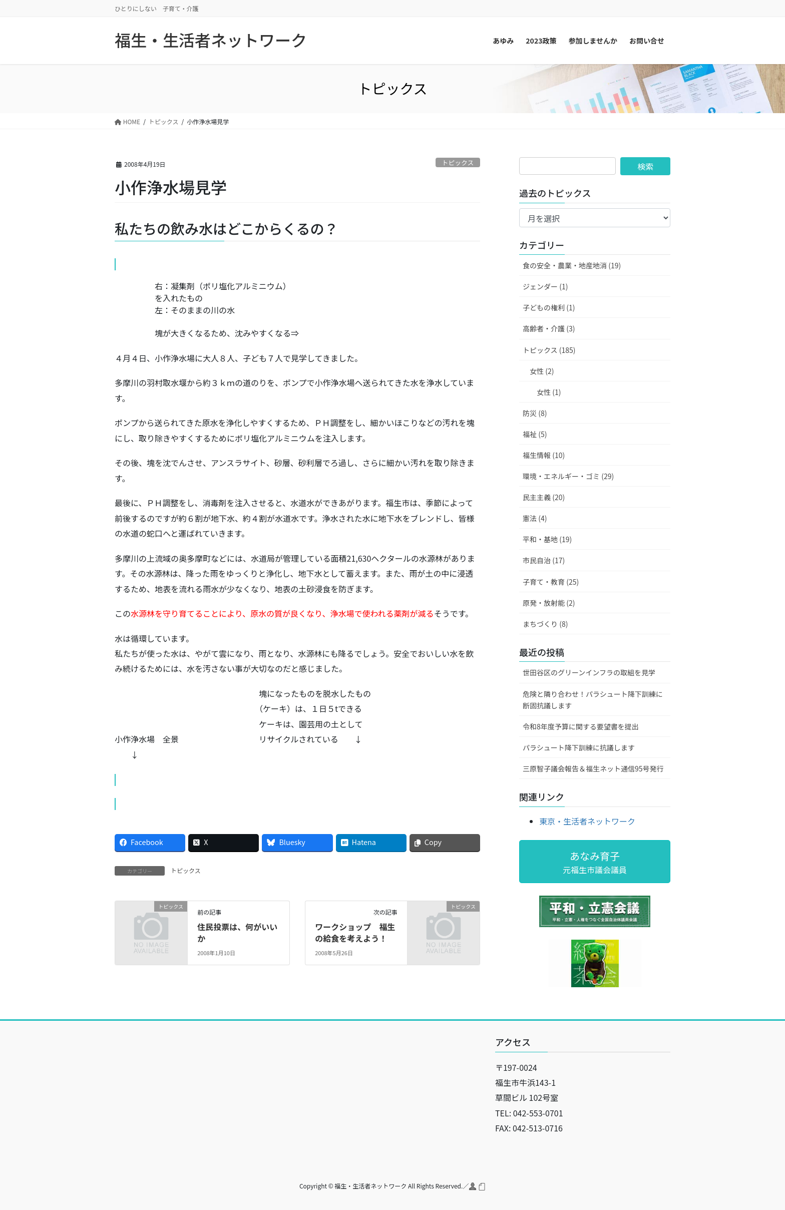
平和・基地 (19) (547, 539)
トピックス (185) (549, 350)
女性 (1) (549, 392)
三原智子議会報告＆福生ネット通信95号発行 (593, 768)
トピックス (458, 162)
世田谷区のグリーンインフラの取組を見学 (589, 672)
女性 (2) (542, 371)
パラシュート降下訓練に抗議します (579, 747)
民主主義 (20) (544, 497)
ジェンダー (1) (545, 286)
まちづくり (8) (545, 624)
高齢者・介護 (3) (549, 328)
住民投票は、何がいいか (237, 932)
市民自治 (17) (544, 560)
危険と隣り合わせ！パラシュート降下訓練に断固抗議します (593, 699)
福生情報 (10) (544, 455)
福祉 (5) (535, 434)
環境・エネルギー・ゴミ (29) (568, 476)
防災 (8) (535, 413)
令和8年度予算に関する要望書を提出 (581, 726)
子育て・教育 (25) (551, 582)
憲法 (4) (535, 518)
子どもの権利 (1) (549, 307)
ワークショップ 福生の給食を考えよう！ (355, 932)
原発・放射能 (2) (549, 603)
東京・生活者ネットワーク (587, 821)
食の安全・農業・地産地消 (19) (572, 265)
